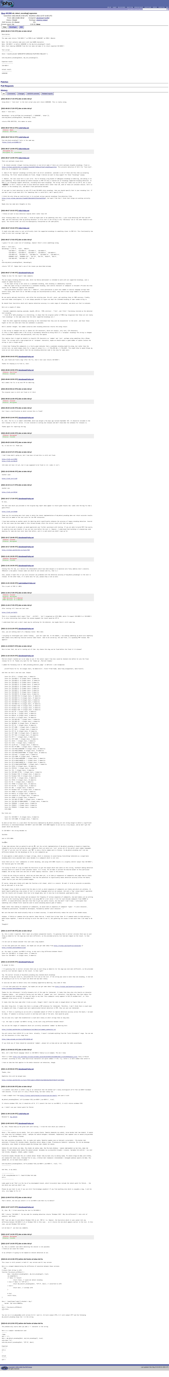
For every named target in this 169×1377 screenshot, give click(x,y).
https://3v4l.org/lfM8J (9, 462)
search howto (147, 7)
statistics (155, 7)
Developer (13, 27)
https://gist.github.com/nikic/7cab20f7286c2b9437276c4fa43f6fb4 (23, 199)
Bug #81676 (13, 1122)
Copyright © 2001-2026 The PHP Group (20, 1373)
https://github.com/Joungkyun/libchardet (67, 951)
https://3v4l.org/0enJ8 (9, 464)
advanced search (138, 7)
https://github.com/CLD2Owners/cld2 (14, 953)
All (4, 94)
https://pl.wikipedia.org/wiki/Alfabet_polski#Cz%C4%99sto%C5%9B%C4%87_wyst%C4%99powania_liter (45, 1062)
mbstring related (41, 20)
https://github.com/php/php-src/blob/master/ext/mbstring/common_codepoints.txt (29, 1035)
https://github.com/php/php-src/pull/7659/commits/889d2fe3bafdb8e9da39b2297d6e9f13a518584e (33, 1085)
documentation (121, 7)
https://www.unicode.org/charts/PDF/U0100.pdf (17, 1045)
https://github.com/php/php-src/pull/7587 (16, 553)
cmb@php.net (24, 128)
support (115, 7)
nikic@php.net (24, 149)
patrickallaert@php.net (27, 587)
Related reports (47, 94)
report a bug (130, 7)
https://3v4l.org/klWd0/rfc (12, 143)
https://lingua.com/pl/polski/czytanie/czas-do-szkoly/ (38, 1101)
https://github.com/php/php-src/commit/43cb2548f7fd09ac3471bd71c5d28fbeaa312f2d (29, 168)
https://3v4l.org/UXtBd (9, 514)
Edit (21, 27)
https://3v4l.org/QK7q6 (9, 495)
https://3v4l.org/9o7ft (9, 618)
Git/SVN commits (33, 94)
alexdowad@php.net (26, 274)
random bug (161, 7)
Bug (3, 13)
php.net (109, 7)
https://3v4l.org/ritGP (9, 481)
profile (47, 18)
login (167, 7)
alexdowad (40, 18)
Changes (21, 94)
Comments (11, 94)
